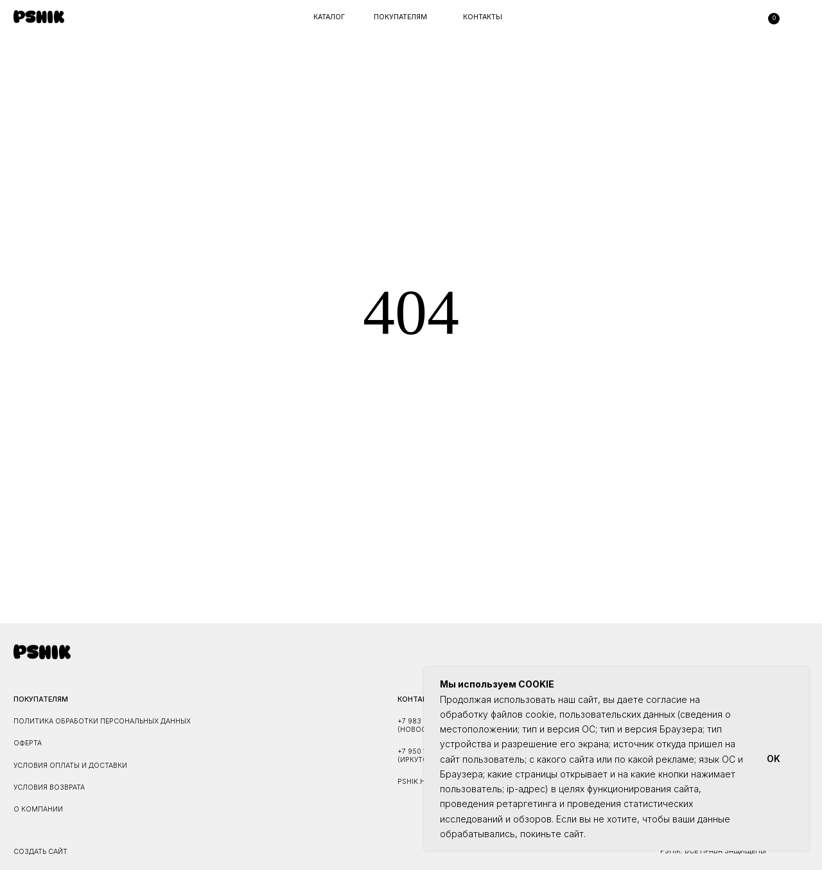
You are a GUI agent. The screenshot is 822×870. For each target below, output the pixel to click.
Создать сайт (40, 852)
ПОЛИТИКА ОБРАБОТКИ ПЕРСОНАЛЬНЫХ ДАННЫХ (102, 721)
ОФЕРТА (27, 743)
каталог (329, 17)
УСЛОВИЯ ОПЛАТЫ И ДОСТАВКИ (70, 765)
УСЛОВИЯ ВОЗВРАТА (49, 787)
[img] (38, 16)
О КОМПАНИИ (38, 809)
